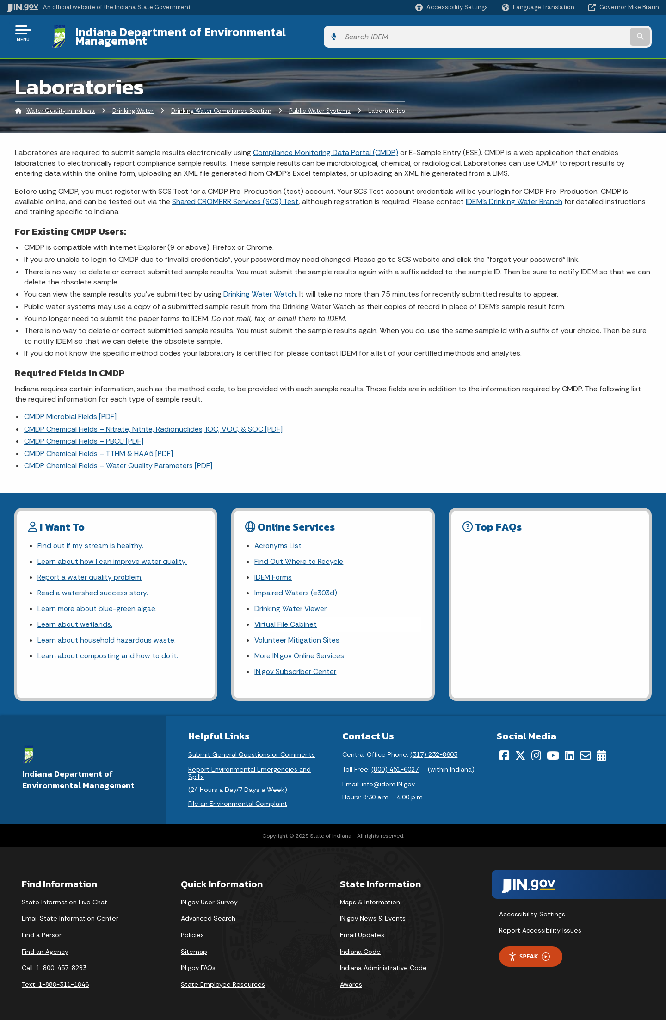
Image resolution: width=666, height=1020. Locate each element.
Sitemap (194, 949)
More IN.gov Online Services (300, 653)
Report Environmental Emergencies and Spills (249, 771)
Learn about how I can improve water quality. (112, 555)
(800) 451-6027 (395, 767)
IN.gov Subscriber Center (295, 669)
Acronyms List (278, 539)
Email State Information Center (70, 916)
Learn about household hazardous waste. (107, 637)
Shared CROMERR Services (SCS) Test (235, 194)
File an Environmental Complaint (237, 801)
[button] (451, 7)
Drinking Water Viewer (290, 604)
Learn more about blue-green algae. (97, 604)
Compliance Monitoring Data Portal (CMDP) (325, 145)
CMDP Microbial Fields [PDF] (70, 409)
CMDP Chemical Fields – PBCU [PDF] (83, 434)
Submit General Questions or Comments (251, 752)
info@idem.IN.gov (388, 782)
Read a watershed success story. (93, 588)
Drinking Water (133, 104)
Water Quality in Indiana (60, 104)
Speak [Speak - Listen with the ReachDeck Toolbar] (529, 954)
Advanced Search (208, 916)
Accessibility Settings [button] (532, 911)
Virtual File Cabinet (285, 620)
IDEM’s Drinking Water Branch (514, 194)
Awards (351, 981)
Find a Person (42, 932)
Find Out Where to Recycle (299, 555)
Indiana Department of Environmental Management (209, 33)
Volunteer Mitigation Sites (297, 637)
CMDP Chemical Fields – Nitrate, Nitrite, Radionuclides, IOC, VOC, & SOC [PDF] (153, 422)
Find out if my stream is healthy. (90, 539)
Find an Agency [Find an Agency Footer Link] (45, 949)
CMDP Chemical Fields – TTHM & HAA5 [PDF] (98, 446)
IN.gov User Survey (209, 899)
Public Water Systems (320, 104)
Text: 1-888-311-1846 (55, 981)
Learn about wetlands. (75, 620)
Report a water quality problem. (90, 571)
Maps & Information (370, 899)
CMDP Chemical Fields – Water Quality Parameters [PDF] (118, 459)
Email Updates (362, 932)
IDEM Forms (273, 571)
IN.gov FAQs (198, 965)
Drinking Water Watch (259, 287)
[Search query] (584, 33)
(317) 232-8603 (433, 752)
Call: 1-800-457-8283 (54, 965)
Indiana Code (360, 949)
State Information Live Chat (64, 899)
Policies (192, 932)
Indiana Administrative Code (383, 965)
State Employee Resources (223, 981)
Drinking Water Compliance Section (221, 104)
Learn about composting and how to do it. (109, 653)
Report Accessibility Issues (540, 928)
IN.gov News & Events (373, 916)
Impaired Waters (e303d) (296, 588)
